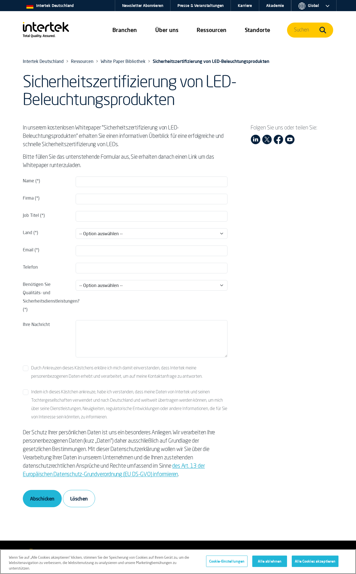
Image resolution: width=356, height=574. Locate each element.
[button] (124, 30)
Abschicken (42, 498)
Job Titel (31, 215)
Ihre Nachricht (36, 324)
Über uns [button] (167, 29)
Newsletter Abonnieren (142, 5)
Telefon (30, 267)
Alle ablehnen (269, 563)
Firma (28, 198)
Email (28, 249)
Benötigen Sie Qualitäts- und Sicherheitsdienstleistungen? (47, 292)
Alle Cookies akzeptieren (315, 563)
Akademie (275, 5)
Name (28, 180)
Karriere (245, 5)
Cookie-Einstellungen (227, 563)
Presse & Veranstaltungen (200, 5)
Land (28, 232)
